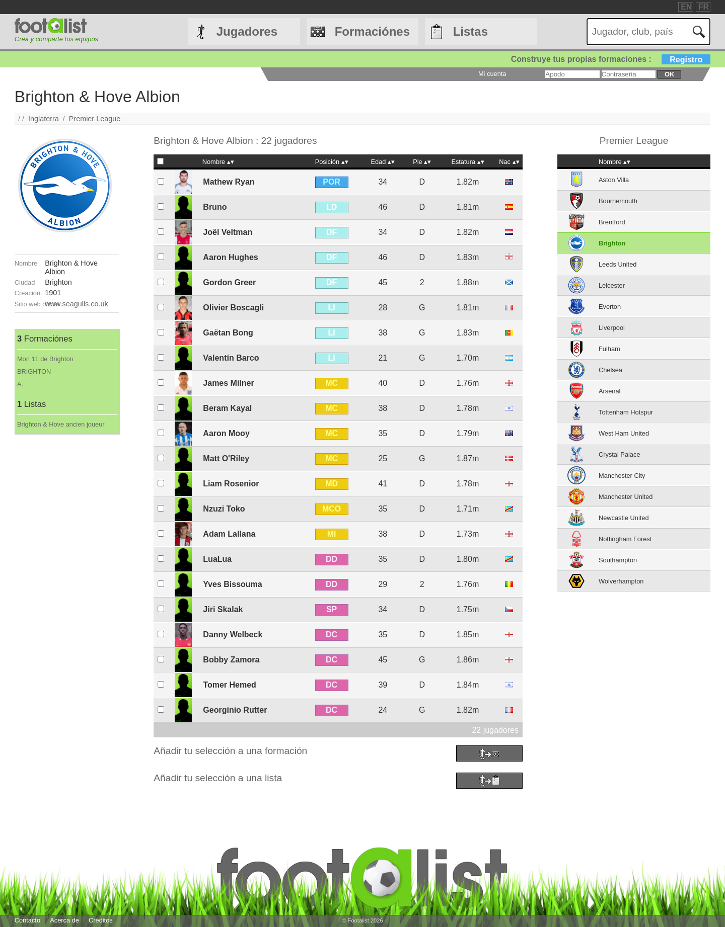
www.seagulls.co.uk (76, 304)
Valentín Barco (231, 358)
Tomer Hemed (229, 685)
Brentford (612, 222)
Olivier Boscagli (233, 307)
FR (703, 7)
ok (669, 74)
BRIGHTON (34, 371)
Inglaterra (43, 119)
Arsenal (609, 391)
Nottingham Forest (625, 539)
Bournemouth (618, 201)
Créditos (101, 920)
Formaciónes (372, 31)
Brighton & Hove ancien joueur (61, 424)
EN (686, 7)
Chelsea (610, 370)
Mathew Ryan (228, 182)
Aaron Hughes (230, 257)
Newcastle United (624, 518)
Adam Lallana (229, 534)
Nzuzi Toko (224, 508)
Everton (610, 306)
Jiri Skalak (223, 609)
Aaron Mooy (226, 433)
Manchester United (625, 496)
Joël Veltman (227, 232)
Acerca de (64, 920)
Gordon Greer (229, 282)
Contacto (27, 920)
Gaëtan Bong (228, 332)
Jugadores (246, 31)
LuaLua (217, 559)
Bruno (215, 207)
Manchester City (622, 475)
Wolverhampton (621, 581)
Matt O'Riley (226, 458)
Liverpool (612, 327)
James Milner (228, 383)
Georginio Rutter (235, 710)
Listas (470, 31)
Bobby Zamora (231, 659)
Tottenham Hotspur (626, 412)
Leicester (612, 285)
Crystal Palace (619, 454)
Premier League (94, 119)
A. (20, 384)
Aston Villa (614, 180)
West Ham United (624, 433)
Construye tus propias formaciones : (611, 59)
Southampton (618, 560)
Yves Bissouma (232, 584)
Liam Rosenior (231, 483)
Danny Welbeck (232, 634)
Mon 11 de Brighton (45, 359)
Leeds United (617, 264)
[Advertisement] (67, 585)
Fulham (609, 349)
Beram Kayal (227, 408)
